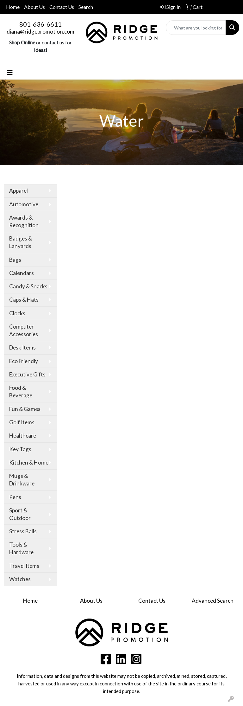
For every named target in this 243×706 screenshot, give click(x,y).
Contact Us (61, 7)
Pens (15, 497)
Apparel (18, 190)
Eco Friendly (23, 361)
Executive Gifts (27, 374)
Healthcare (22, 435)
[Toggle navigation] (9, 72)
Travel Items (24, 565)
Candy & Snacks (28, 286)
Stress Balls (23, 531)
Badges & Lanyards (20, 242)
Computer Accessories (23, 330)
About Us (34, 7)
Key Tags (20, 449)
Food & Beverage (20, 391)
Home (13, 7)
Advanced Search (213, 600)
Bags (15, 259)
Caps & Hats (24, 299)
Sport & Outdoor (20, 514)
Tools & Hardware (21, 548)
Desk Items (22, 347)
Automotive (23, 204)
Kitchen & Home (28, 462)
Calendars (21, 273)
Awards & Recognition (24, 221)
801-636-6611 (40, 24)
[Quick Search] (196, 27)
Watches (20, 579)
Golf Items (21, 422)
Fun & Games (24, 409)
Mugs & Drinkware (21, 479)
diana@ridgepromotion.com (40, 31)
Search (85, 7)
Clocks (17, 313)
